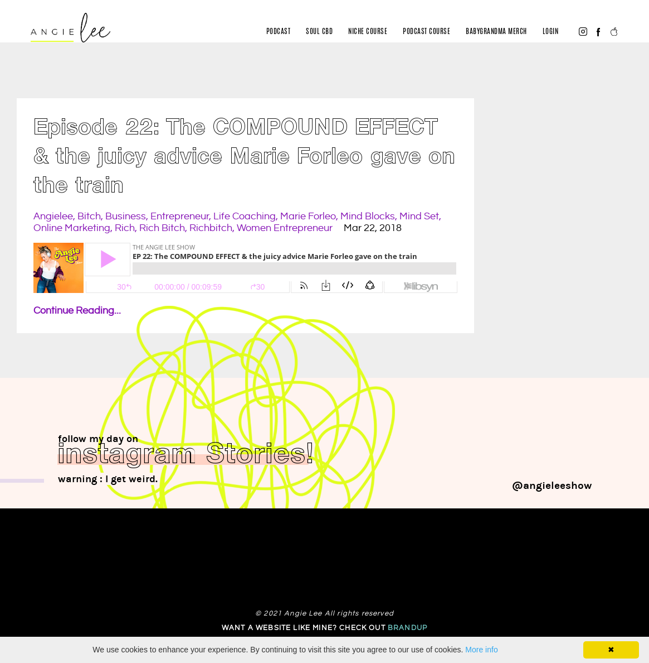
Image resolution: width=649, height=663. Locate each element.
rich (125, 228)
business (125, 216)
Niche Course (367, 32)
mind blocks (367, 216)
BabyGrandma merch (496, 32)
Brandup (407, 628)
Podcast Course (426, 32)
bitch (89, 216)
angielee (53, 216)
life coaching (244, 216)
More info (481, 649)
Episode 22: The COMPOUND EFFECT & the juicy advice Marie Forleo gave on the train (244, 158)
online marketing (71, 228)
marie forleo (308, 216)
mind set (419, 216)
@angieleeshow (552, 485)
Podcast (278, 32)
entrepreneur (179, 216)
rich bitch (162, 228)
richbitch (210, 228)
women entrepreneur (285, 228)
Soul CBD (319, 32)
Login (551, 32)
